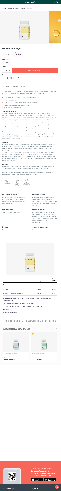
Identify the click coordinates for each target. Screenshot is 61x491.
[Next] (56, 328)
